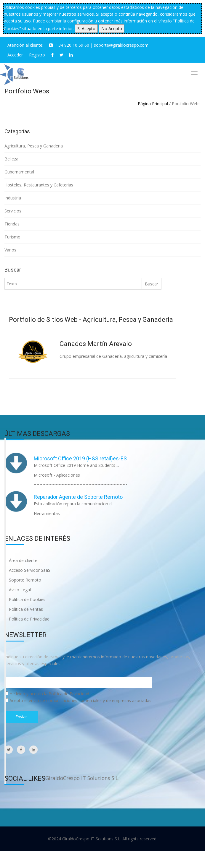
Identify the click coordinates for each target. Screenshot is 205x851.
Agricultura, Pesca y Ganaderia (33, 146)
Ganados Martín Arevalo (96, 343)
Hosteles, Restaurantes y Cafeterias (38, 185)
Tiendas (12, 224)
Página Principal (153, 103)
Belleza (11, 159)
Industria (12, 198)
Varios (10, 250)
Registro (37, 55)
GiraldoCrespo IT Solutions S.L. (82, 778)
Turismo (12, 237)
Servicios (12, 211)
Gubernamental (19, 172)
